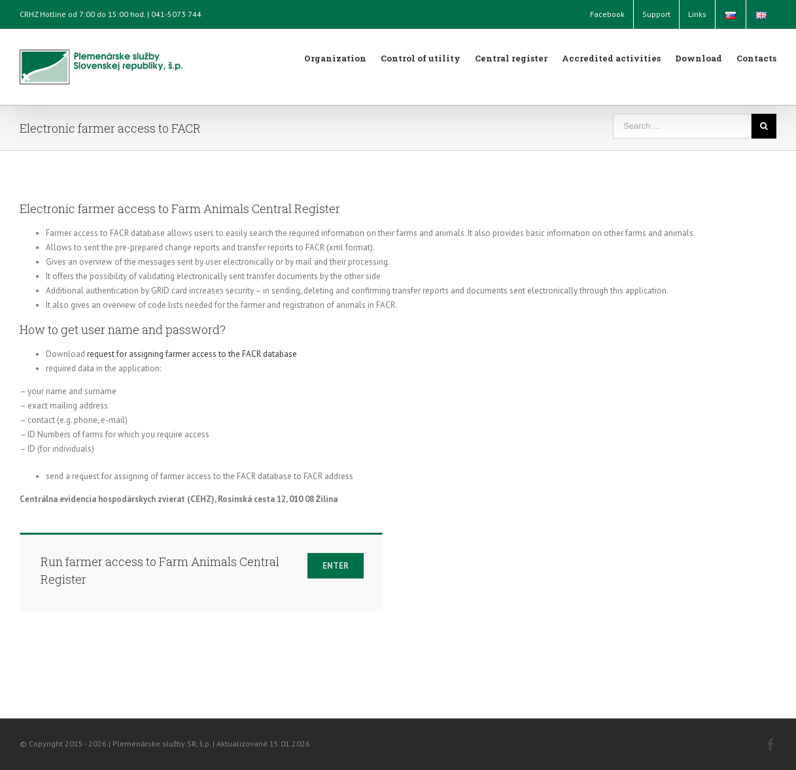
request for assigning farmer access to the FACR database (192, 354)
